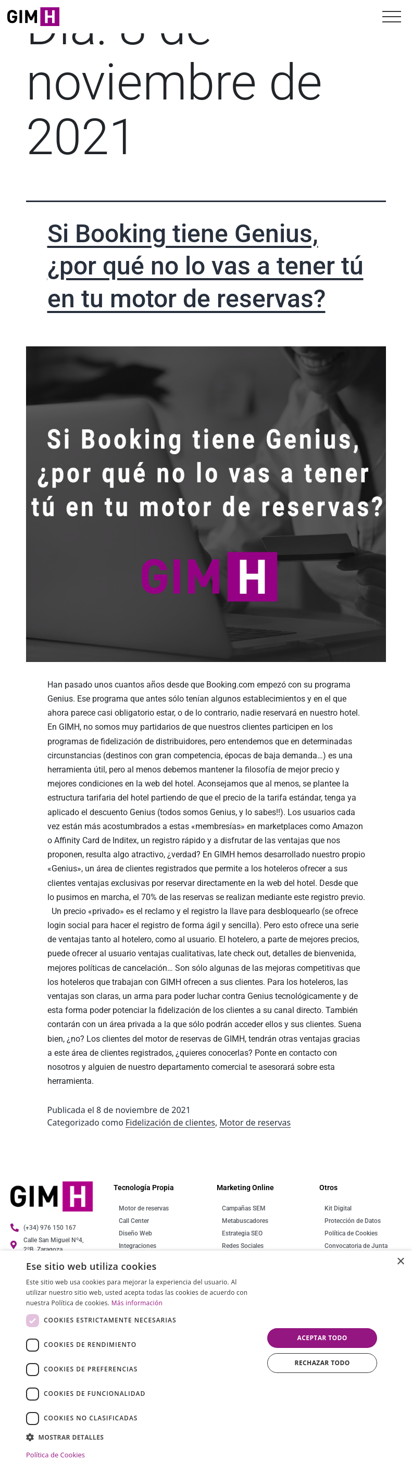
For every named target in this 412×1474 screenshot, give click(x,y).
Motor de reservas (255, 1122)
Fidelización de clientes (170, 1122)
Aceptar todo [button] (322, 1337)
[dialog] (206, 1362)
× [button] (400, 1262)
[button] (141, 1437)
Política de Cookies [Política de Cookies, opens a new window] (55, 1454)
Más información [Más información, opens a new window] (137, 1302)
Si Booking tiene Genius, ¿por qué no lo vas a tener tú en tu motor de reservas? (205, 266)
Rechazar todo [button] (322, 1362)
